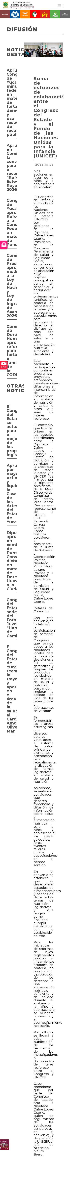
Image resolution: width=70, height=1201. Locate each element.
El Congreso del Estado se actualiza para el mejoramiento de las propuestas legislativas (12, 430)
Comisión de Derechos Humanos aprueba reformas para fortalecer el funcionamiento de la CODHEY (12, 350)
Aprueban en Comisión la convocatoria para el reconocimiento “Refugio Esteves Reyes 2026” (12, 167)
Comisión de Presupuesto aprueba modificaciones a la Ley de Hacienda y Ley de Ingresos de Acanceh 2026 (12, 285)
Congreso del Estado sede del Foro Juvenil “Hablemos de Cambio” (12, 617)
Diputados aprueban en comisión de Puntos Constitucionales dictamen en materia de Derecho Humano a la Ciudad (12, 560)
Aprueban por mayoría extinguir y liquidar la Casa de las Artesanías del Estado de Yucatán (12, 493)
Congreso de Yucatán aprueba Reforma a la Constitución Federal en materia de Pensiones (12, 222)
